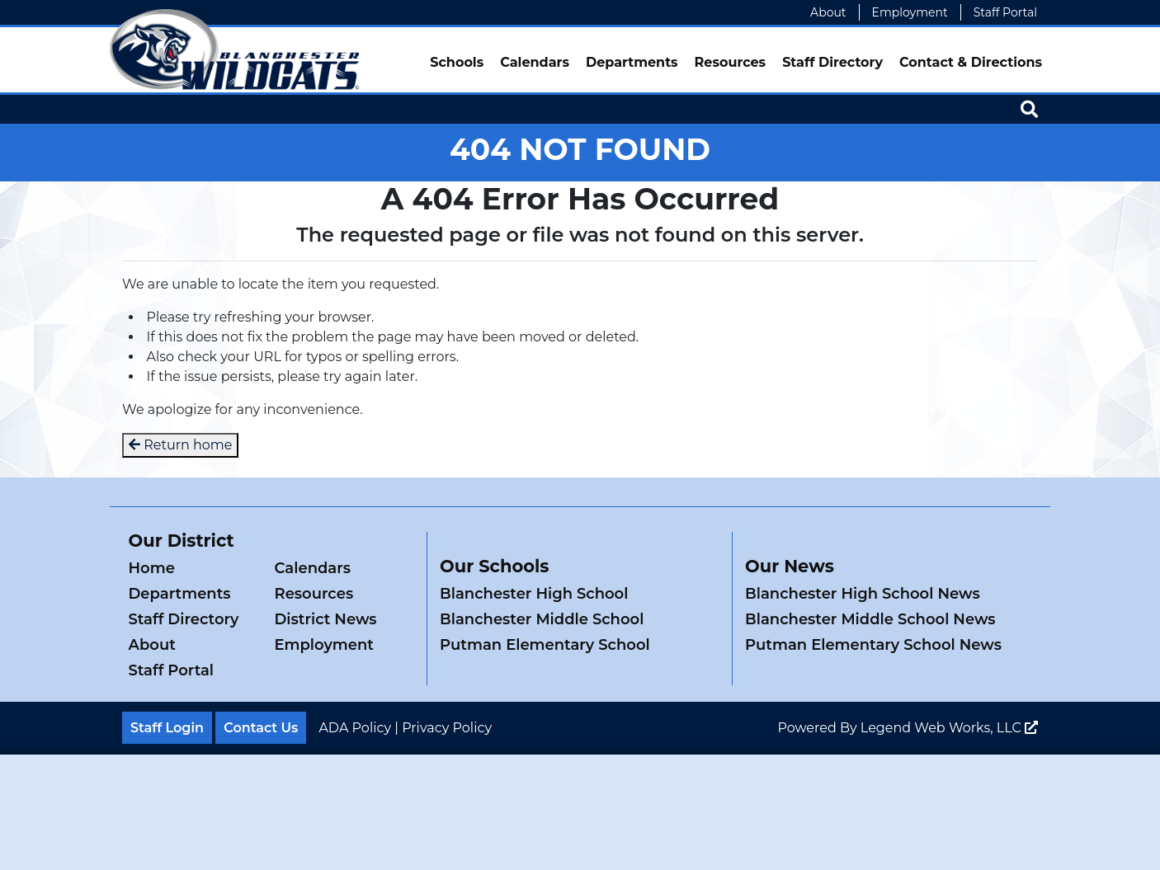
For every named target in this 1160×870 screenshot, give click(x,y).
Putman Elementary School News (873, 645)
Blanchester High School (534, 594)
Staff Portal (1005, 12)
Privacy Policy (447, 728)
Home (152, 568)
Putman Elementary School (545, 645)
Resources (730, 62)
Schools (456, 62)
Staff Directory (832, 62)
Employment (910, 12)
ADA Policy (354, 728)
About (828, 12)
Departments (632, 62)
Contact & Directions (970, 62)
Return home (180, 445)
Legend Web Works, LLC (949, 728)
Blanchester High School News (862, 594)
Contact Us (261, 728)
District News (326, 619)
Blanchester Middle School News (870, 619)
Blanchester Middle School (542, 619)
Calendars (534, 62)
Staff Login (167, 728)
